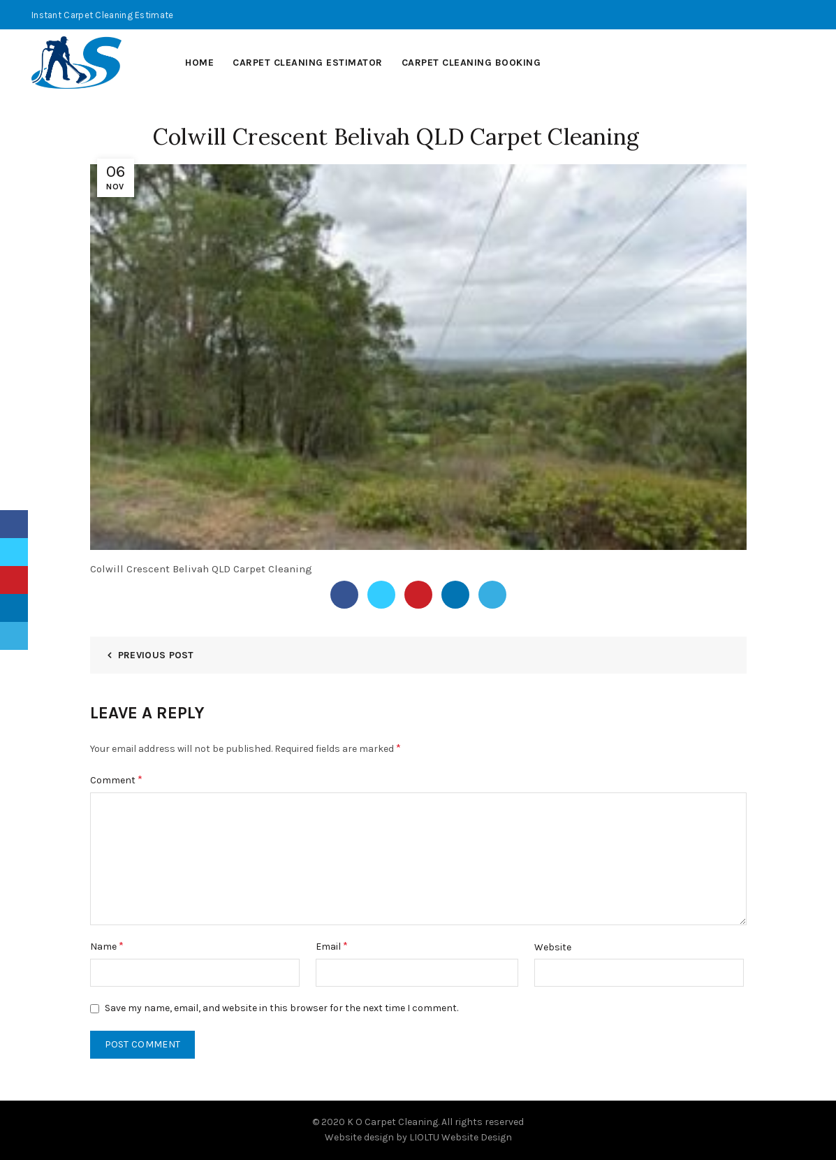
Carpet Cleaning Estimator (308, 62)
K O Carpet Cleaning (392, 1122)
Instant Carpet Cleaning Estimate (102, 15)
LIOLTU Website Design (460, 1137)
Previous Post (156, 655)
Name (107, 945)
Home (199, 62)
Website (552, 947)
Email (332, 945)
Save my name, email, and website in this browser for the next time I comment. (281, 1008)
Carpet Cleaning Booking (471, 62)
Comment (116, 779)
